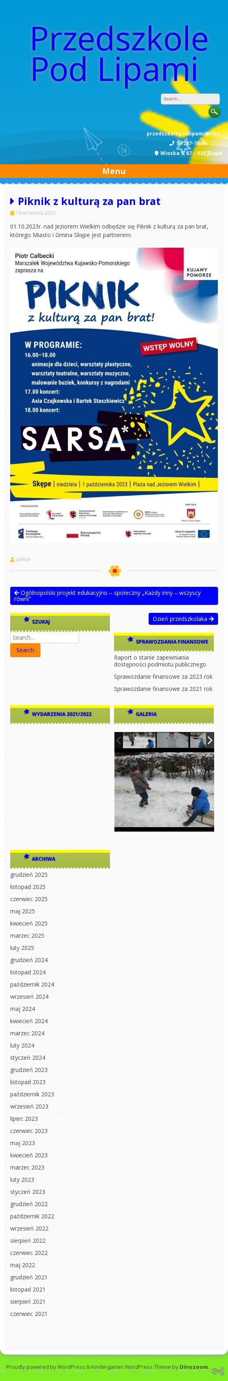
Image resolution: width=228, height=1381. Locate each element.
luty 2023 (22, 1179)
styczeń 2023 (27, 1192)
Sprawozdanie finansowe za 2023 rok (163, 676)
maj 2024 (22, 1009)
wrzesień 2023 (29, 1106)
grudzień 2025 (29, 874)
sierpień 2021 (28, 1301)
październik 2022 (32, 1216)
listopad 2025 (28, 887)
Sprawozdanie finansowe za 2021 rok (163, 689)
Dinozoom (194, 1366)
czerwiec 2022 (29, 1253)
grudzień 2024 (29, 960)
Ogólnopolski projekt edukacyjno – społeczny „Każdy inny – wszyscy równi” (107, 596)
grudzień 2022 (29, 1204)
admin (23, 559)
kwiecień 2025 (29, 923)
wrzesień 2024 (29, 996)
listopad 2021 (28, 1289)
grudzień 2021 (29, 1277)
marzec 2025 (27, 935)
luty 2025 (22, 948)
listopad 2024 (28, 972)
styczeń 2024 (27, 1057)
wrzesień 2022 (29, 1228)
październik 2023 (32, 1094)
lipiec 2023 (24, 1118)
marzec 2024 (27, 1033)
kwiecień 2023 (29, 1155)
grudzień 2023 (29, 1070)
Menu (114, 171)
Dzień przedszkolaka (183, 619)
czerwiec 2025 (29, 899)
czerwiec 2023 (29, 1131)
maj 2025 (22, 911)
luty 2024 (22, 1045)
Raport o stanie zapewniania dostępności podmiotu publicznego (160, 660)
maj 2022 (22, 1265)
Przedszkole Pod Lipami (119, 52)
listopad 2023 (28, 1082)
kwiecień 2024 (29, 1021)
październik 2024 (32, 984)
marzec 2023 (27, 1167)
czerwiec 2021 (29, 1314)
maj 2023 (22, 1143)
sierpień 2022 (28, 1240)
